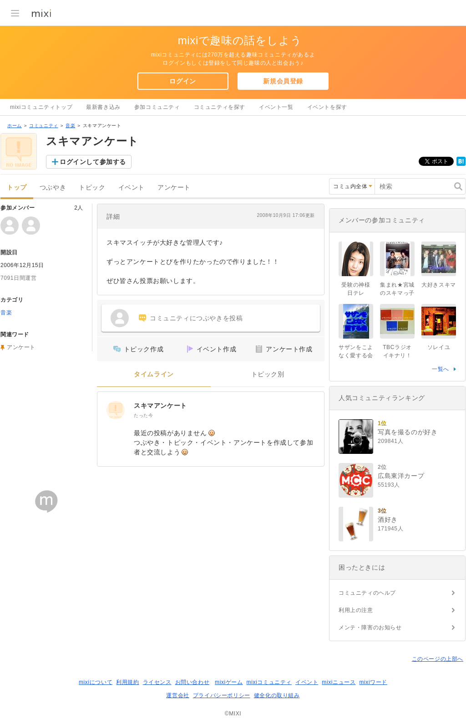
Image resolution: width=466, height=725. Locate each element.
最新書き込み (103, 107)
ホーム (14, 125)
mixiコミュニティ (269, 682)
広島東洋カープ (401, 475)
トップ (17, 187)
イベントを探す (327, 107)
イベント (131, 187)
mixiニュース (338, 682)
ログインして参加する (93, 161)
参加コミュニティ (157, 107)
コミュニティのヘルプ (367, 593)
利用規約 (127, 682)
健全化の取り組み (277, 695)
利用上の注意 (356, 610)
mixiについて (95, 682)
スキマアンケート (160, 405)
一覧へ (440, 369)
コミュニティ (43, 125)
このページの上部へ (437, 659)
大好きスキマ (438, 285)
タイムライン (154, 374)
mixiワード (373, 682)
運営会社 (177, 695)
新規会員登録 (283, 81)
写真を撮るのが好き (407, 432)
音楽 (70, 125)
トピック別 (267, 374)
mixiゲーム (229, 682)
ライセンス (157, 682)
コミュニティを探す (219, 107)
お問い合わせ (192, 682)
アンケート (174, 187)
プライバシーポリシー (221, 695)
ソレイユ (438, 347)
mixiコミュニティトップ (41, 107)
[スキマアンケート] (115, 410)
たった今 (143, 415)
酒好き (388, 519)
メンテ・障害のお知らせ (370, 627)
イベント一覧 (276, 107)
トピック (92, 187)
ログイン (182, 81)
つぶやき (53, 187)
